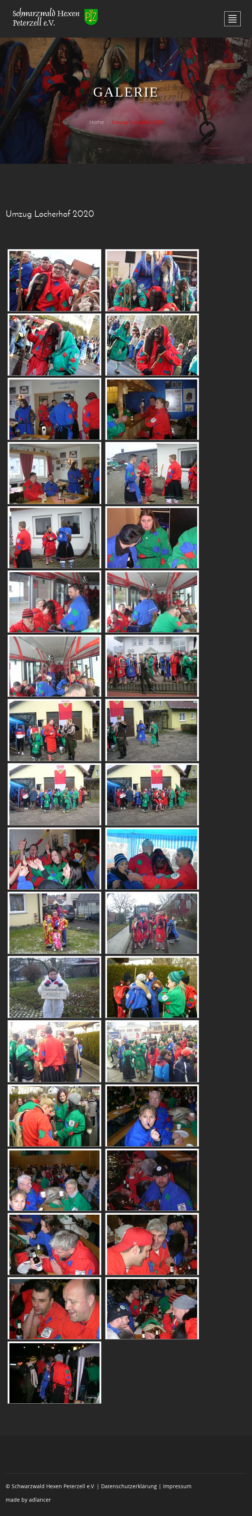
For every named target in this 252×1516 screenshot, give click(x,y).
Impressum (177, 1486)
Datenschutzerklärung (129, 1486)
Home (96, 121)
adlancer (40, 1499)
